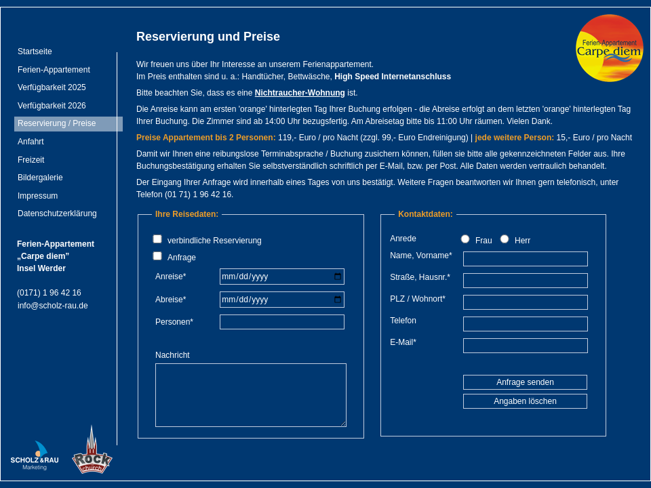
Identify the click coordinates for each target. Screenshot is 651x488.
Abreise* (170, 299)
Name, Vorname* (421, 255)
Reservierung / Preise (57, 123)
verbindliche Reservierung (214, 240)
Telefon (403, 320)
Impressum (38, 196)
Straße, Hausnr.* (420, 277)
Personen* (174, 322)
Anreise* (170, 276)
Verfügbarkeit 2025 (52, 87)
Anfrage (181, 257)
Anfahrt (31, 141)
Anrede (403, 238)
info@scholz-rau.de (53, 305)
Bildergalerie (40, 177)
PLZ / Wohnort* (418, 299)
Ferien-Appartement (54, 70)
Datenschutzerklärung (57, 213)
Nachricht (173, 355)
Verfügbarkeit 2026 (52, 105)
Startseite (35, 51)
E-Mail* (403, 342)
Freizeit (31, 160)
